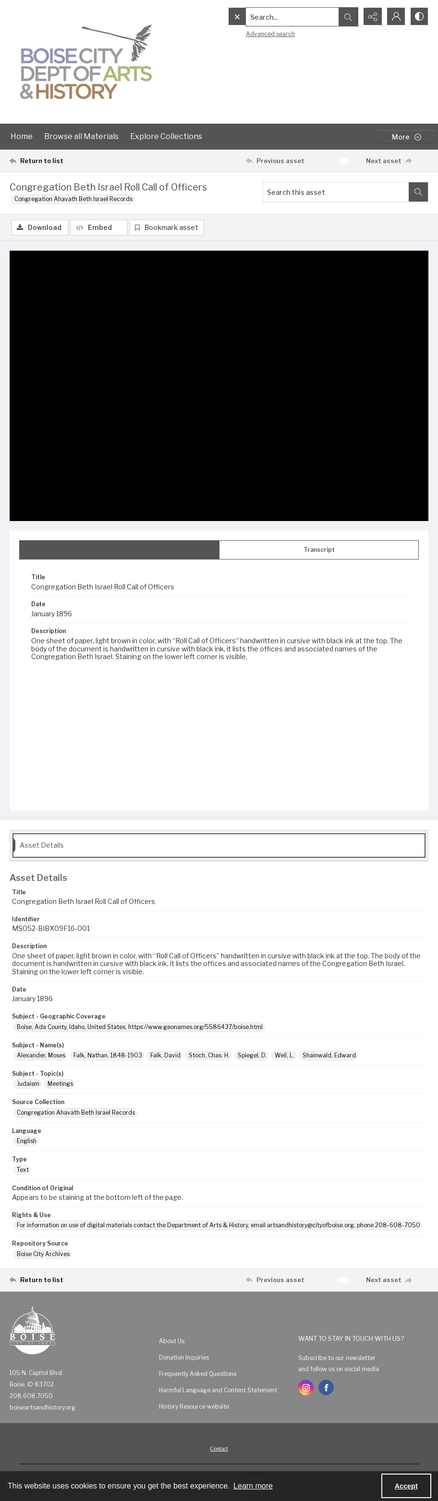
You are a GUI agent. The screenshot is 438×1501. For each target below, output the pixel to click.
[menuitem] (224, 1341)
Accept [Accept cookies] (406, 1486)
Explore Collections (166, 136)
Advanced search (250, 34)
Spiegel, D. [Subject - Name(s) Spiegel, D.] (252, 1055)
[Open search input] (347, 17)
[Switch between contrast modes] (419, 17)
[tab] (119, 550)
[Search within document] (418, 192)
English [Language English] (26, 1141)
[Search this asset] (336, 192)
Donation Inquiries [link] (184, 1357)
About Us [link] (171, 1341)
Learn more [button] (253, 1486)
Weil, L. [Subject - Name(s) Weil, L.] (284, 1055)
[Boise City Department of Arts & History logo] (86, 61)
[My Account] (395, 17)
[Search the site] (272, 17)
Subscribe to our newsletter (337, 1357)
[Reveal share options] (371, 17)
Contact (219, 1448)
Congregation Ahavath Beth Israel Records (73, 199)
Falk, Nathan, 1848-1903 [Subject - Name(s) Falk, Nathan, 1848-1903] (107, 1055)
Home (22, 136)
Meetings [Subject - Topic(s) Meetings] (60, 1083)
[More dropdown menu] (406, 137)
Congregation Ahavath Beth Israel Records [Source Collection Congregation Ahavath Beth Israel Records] (76, 1112)
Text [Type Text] (23, 1169)
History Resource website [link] (194, 1406)
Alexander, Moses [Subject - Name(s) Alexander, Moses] (41, 1055)
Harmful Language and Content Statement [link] (218, 1390)
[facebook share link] (326, 1387)
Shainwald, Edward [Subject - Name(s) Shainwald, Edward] (329, 1055)
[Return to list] (66, 161)
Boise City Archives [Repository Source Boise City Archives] (43, 1254)
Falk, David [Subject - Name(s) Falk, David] (165, 1055)
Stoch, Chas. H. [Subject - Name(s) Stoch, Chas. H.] (209, 1055)
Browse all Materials (81, 136)
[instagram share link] (306, 1387)
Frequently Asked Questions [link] (197, 1373)
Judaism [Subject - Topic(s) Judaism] (28, 1083)
